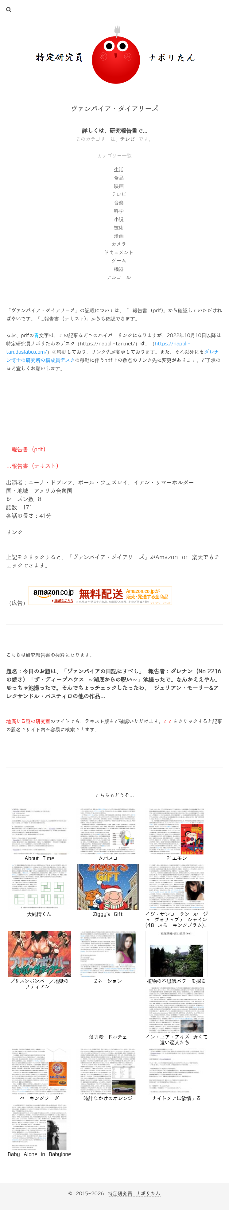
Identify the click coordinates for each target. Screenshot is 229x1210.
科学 (119, 211)
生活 (119, 169)
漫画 (119, 236)
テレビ (127, 139)
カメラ (118, 244)
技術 (119, 227)
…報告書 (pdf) (25, 449)
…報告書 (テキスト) (32, 466)
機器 (119, 269)
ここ (168, 721)
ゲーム (118, 260)
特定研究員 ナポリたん (134, 1193)
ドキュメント (119, 252)
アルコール (119, 277)
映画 (119, 186)
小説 (119, 219)
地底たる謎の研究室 (28, 721)
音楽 (119, 202)
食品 (119, 178)
